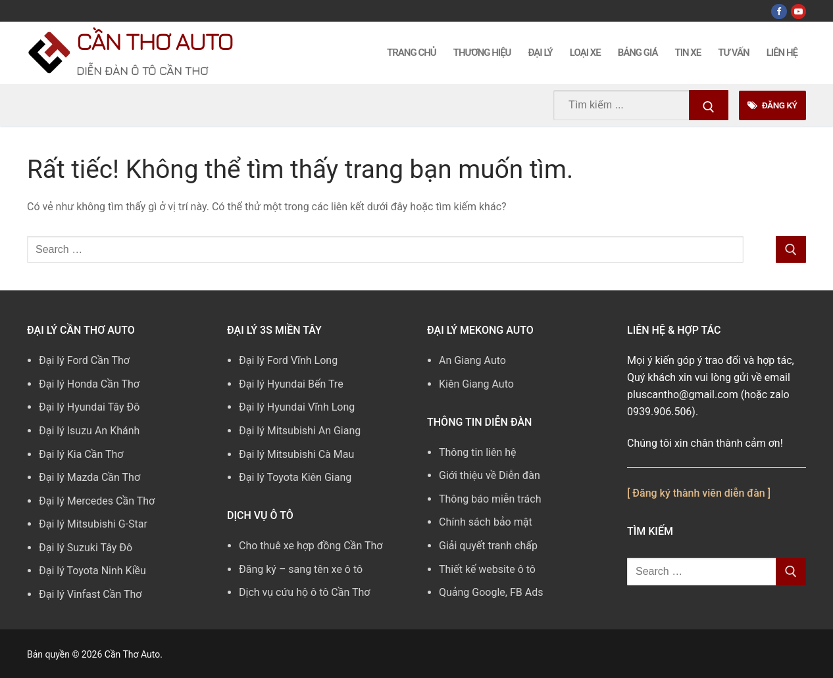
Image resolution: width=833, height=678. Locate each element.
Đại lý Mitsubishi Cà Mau (296, 454)
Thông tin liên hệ (478, 452)
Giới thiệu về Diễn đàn (489, 475)
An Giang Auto (472, 360)
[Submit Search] (708, 105)
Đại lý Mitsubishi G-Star (93, 524)
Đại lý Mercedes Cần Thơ (97, 501)
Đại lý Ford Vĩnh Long (288, 360)
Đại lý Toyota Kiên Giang (295, 477)
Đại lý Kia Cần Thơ (81, 454)
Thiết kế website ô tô (487, 569)
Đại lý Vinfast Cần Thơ (90, 594)
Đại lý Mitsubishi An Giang (300, 430)
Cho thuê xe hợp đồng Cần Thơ (310, 545)
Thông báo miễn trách (490, 499)
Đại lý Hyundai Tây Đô (89, 407)
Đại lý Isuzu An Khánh (89, 430)
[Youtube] (798, 11)
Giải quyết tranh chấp (488, 545)
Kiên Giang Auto (476, 384)
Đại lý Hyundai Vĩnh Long (297, 407)
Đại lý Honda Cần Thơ (89, 384)
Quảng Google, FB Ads (491, 592)
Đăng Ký (772, 105)
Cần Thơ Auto (154, 41)
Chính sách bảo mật (485, 522)
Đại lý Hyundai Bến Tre (291, 384)
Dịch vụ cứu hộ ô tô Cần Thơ (304, 592)
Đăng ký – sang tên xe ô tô (301, 569)
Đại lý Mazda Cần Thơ (89, 477)
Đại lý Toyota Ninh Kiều (92, 570)
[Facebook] (778, 11)
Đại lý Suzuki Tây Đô (85, 547)
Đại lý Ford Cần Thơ (84, 360)
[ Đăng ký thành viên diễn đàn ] (698, 493)
